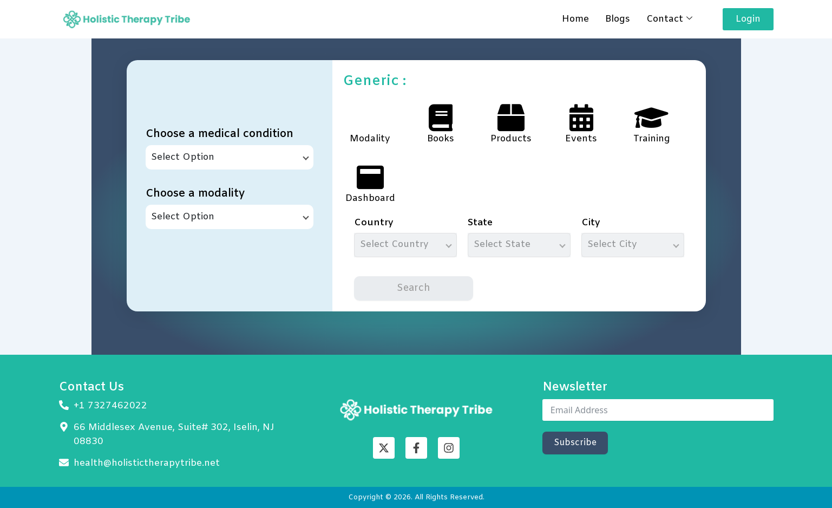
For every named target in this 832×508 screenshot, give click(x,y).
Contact (669, 19)
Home (575, 19)
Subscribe (575, 442)
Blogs (617, 19)
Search (413, 288)
